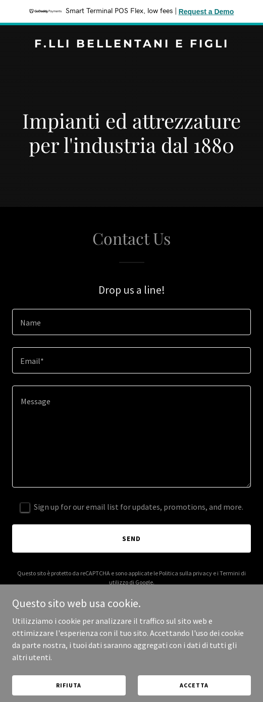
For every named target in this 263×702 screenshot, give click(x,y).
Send (131, 538)
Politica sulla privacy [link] (185, 573)
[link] (131, 44)
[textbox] (131, 322)
